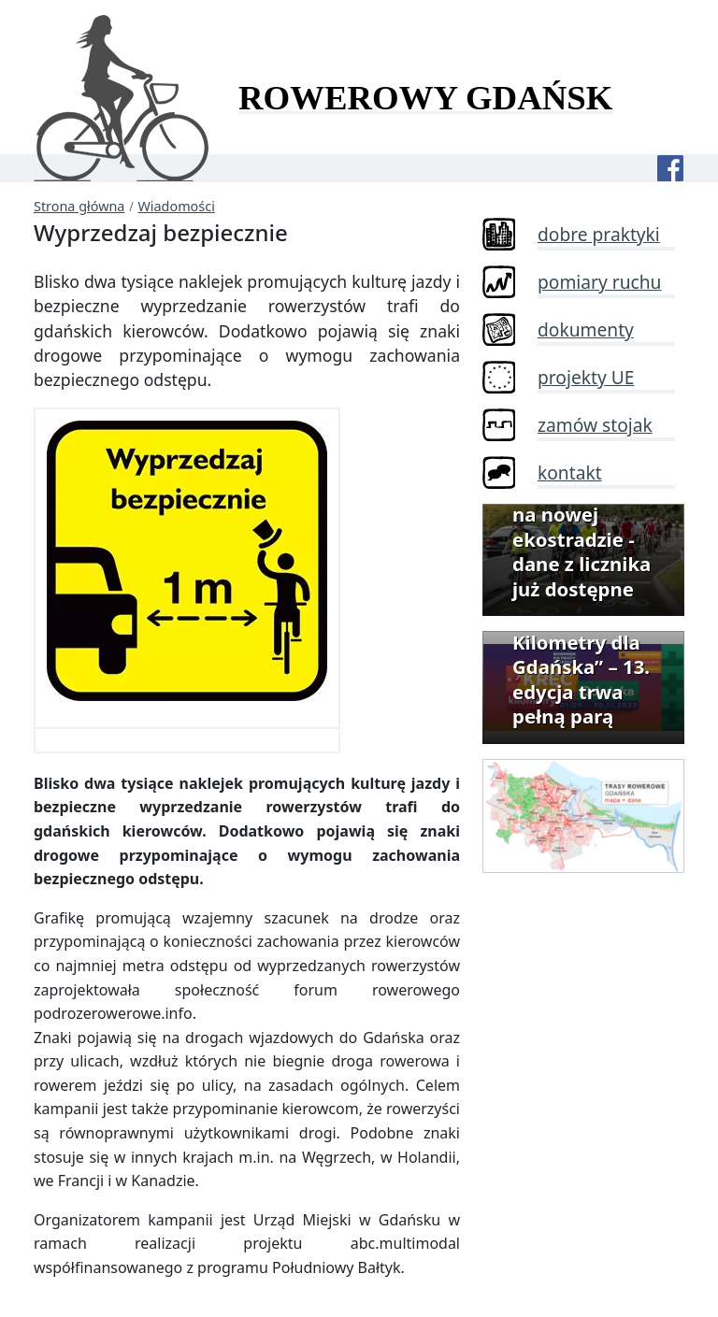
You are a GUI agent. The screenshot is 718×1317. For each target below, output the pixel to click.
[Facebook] (670, 168)
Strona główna (79, 206)
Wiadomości (175, 206)
